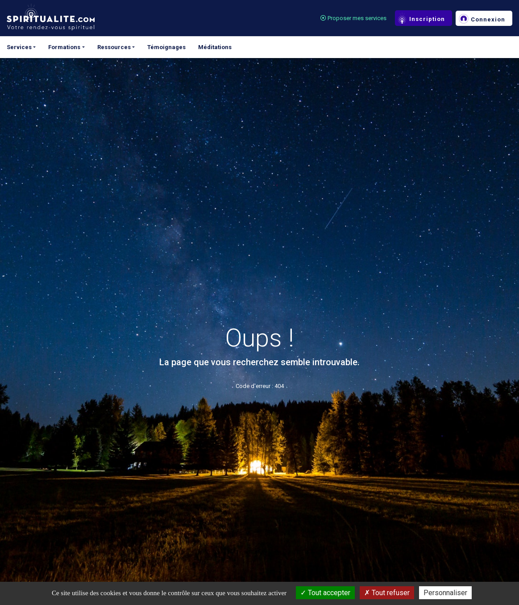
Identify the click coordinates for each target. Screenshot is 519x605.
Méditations (215, 47)
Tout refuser (387, 592)
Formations (64, 47)
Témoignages (166, 47)
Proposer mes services (353, 18)
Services (19, 47)
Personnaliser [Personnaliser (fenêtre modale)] (445, 592)
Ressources (114, 47)
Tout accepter (325, 592)
